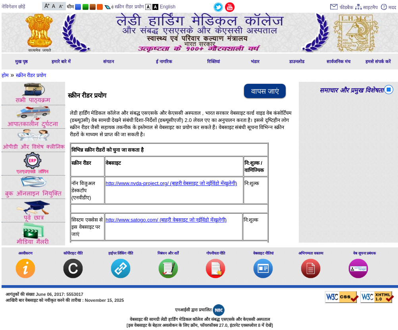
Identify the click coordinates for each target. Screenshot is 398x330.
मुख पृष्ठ (21, 61)
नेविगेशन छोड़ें (13, 7)
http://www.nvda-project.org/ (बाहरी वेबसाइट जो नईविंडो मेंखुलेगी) (171, 183)
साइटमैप (370, 7)
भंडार (255, 61)
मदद (392, 7)
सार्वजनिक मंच (338, 61)
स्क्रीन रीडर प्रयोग (129, 7)
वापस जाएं (265, 91)
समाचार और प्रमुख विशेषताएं (352, 90)
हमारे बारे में (61, 61)
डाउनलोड (296, 61)
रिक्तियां (213, 61)
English (167, 7)
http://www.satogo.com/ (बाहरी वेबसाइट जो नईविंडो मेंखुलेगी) (166, 220)
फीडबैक (346, 7)
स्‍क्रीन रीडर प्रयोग (31, 75)
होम (5, 75)
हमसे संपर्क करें (378, 61)
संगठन (108, 61)
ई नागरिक (164, 61)
